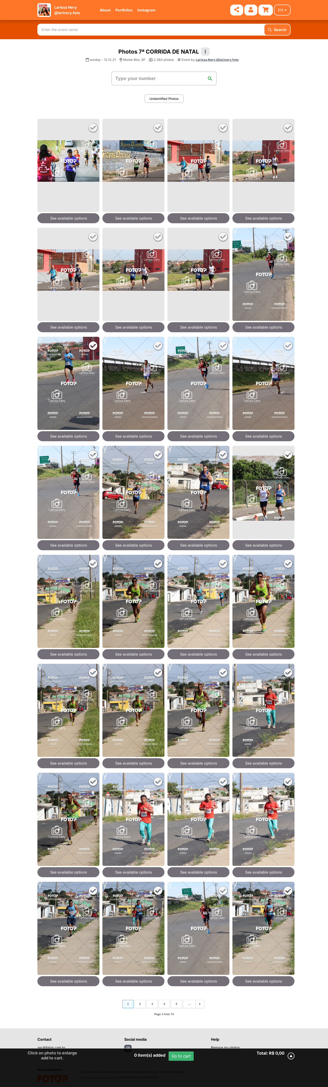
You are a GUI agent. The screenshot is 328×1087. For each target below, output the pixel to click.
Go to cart (181, 1056)
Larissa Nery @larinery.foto (217, 60)
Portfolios (124, 10)
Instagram (146, 10)
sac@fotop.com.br (51, 1047)
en (282, 10)
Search (277, 29)
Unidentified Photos (164, 99)
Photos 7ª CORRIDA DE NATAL (158, 51)
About (105, 10)
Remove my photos (225, 1047)
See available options (68, 218)
